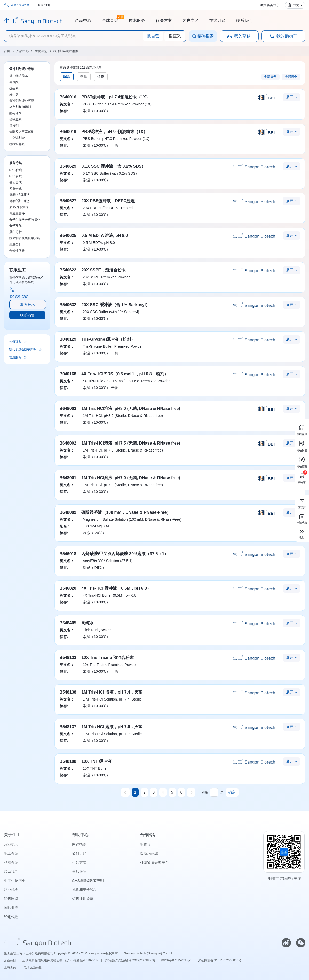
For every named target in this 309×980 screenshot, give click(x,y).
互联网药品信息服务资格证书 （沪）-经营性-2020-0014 (60, 960)
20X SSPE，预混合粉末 (103, 270)
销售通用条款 (83, 899)
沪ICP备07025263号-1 (176, 960)
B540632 (68, 304)
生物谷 (145, 844)
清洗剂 (14, 125)
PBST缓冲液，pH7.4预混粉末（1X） (115, 97)
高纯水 (87, 623)
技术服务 (137, 20)
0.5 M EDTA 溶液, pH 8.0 (104, 235)
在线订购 (217, 20)
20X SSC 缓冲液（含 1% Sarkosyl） (115, 304)
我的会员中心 (269, 5)
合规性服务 (17, 250)
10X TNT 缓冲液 (96, 761)
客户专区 (190, 20)
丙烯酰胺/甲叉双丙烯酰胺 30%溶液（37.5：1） (124, 553)
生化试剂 (41, 51)
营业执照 (11, 844)
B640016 (68, 97)
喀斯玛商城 (149, 853)
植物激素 (15, 119)
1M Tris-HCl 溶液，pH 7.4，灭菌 (111, 692)
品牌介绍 (11, 862)
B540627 (68, 201)
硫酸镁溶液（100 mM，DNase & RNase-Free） (126, 512)
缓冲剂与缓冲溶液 (65, 51)
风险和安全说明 (84, 890)
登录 (41, 5)
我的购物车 (283, 36)
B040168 (68, 374)
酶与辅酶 (15, 113)
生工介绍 (11, 853)
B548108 (68, 761)
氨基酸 (14, 82)
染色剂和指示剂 (20, 107)
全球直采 (110, 20)
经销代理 (11, 917)
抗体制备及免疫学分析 (24, 238)
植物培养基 (17, 144)
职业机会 (11, 890)
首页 (7, 51)
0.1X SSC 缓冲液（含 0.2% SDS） (113, 166)
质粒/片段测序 (19, 207)
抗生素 (14, 88)
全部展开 (270, 77)
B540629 (68, 166)
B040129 (68, 339)
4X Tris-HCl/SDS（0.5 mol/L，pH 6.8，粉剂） (124, 374)
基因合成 (15, 182)
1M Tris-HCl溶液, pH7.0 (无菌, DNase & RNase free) (130, 478)
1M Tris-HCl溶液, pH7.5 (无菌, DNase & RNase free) (130, 443)
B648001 (68, 478)
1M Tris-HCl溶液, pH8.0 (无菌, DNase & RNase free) (130, 408)
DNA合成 (15, 170)
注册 (48, 5)
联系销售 (27, 315)
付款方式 (79, 862)
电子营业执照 (33, 967)
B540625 (68, 235)
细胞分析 (15, 244)
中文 (296, 5)
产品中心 (83, 20)
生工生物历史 (15, 880)
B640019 (68, 131)
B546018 (68, 553)
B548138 (68, 692)
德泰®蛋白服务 (19, 201)
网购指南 (79, 844)
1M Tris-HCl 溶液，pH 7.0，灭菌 (111, 727)
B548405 (68, 623)
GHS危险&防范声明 (22, 349)
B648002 (68, 443)
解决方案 (163, 20)
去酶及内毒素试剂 (21, 132)
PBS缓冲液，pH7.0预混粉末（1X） (114, 131)
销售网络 (11, 899)
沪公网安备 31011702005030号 (220, 960)
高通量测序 (17, 213)
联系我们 (244, 20)
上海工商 (10, 967)
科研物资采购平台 (154, 862)
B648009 (68, 512)
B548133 (68, 657)
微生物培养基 (18, 76)
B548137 (68, 727)
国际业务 (11, 908)
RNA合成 (15, 176)
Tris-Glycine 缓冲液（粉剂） (108, 339)
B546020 (68, 588)
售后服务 (15, 357)
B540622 (68, 270)
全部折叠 (291, 77)
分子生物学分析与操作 (24, 219)
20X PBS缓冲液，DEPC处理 (107, 201)
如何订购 (15, 342)
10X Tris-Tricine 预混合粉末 (107, 657)
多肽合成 (15, 188)
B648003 (68, 408)
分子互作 (15, 226)
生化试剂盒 (17, 138)
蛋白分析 (15, 232)
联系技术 (27, 304)
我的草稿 (239, 36)
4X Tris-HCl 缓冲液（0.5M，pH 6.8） (116, 588)
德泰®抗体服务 (19, 195)
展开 (289, 97)
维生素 (14, 94)
